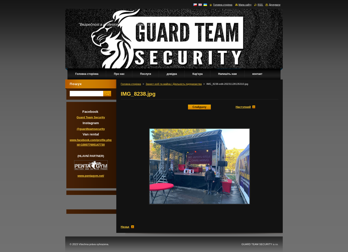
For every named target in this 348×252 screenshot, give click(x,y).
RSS (260, 4)
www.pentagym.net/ (90, 175)
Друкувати (274, 4)
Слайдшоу (199, 107)
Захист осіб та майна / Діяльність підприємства (174, 84)
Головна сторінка (131, 84)
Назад (125, 226)
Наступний (243, 107)
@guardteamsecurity (91, 129)
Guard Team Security (91, 117)
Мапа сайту (245, 4)
